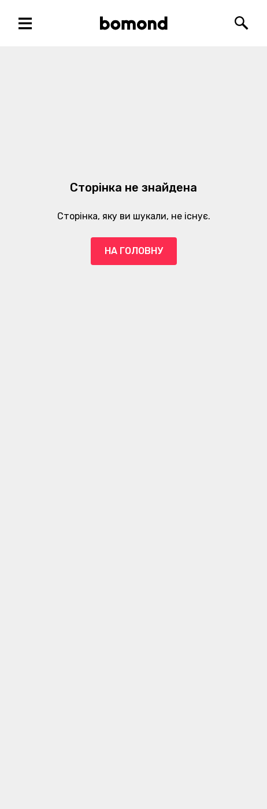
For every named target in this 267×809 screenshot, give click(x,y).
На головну (134, 250)
